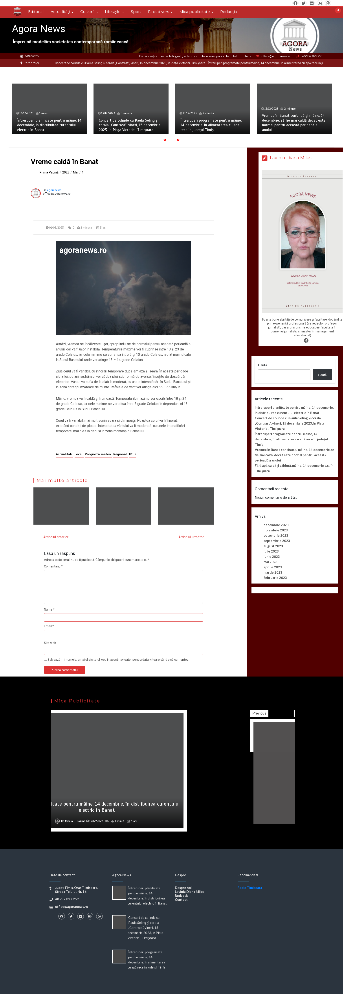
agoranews (54, 190)
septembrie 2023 (277, 541)
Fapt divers (158, 11)
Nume (49, 609)
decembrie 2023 (276, 525)
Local (79, 454)
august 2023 (273, 546)
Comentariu (53, 566)
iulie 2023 (271, 551)
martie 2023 (273, 572)
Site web (50, 643)
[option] (146, 63)
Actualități (60, 11)
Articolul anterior (55, 537)
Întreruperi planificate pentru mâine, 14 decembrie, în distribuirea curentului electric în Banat (49, 125)
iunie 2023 (272, 556)
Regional (120, 454)
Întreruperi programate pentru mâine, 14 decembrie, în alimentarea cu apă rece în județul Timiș (211, 125)
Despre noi (183, 888)
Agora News (38, 29)
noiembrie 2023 (276, 530)
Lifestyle (113, 11)
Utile (132, 454)
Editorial (36, 11)
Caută (262, 365)
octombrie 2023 (276, 535)
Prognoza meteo (98, 454)
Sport (136, 11)
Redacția (228, 11)
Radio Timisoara (250, 888)
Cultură (87, 11)
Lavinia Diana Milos (189, 892)
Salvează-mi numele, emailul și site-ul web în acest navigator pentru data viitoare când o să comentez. (118, 659)
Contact (181, 899)
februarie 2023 (275, 578)
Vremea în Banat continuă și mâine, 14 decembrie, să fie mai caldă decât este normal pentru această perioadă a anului (293, 122)
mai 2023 (270, 562)
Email (49, 626)
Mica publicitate (195, 11)
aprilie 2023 (273, 567)
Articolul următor (191, 537)
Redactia (182, 895)
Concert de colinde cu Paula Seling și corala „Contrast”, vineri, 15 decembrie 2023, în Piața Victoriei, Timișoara (146, 63)
